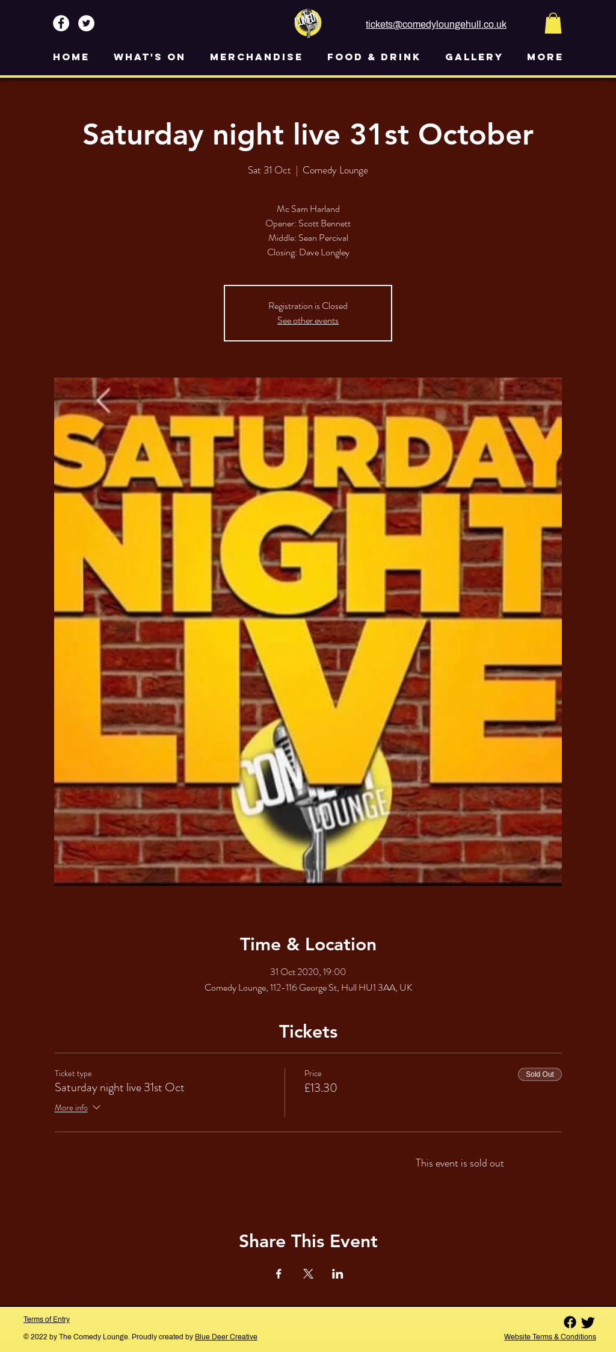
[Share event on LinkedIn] (337, 1274)
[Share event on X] (308, 1274)
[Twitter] (588, 1322)
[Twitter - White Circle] (86, 23)
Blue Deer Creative (226, 1337)
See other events (308, 320)
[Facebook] (570, 1322)
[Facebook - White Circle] (61, 23)
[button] (553, 23)
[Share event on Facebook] (279, 1274)
